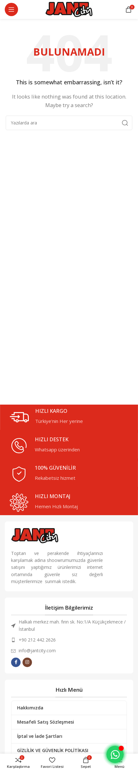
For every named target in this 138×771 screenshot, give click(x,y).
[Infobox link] (72, 417)
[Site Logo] (69, 9)
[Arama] (69, 123)
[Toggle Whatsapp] (115, 754)
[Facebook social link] (16, 662)
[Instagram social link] (27, 662)
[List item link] (69, 639)
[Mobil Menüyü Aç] (11, 9)
